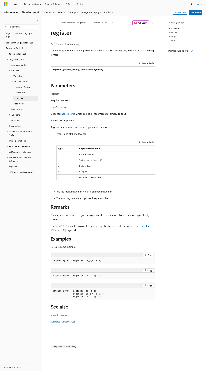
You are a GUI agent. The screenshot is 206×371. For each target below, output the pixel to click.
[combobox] (21, 26)
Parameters (174, 28)
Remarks (173, 32)
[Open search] (192, 4)
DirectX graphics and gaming (73, 22)
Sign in (199, 3)
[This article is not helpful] (196, 51)
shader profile (67, 113)
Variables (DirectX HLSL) (63, 321)
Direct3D (95, 22)
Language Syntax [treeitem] (19, 64)
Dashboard (195, 12)
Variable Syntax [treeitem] (23, 87)
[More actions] (152, 22)
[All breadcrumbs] (53, 22)
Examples (173, 36)
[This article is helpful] (192, 51)
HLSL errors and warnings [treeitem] (21, 172)
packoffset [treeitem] (20, 92)
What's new (180, 12)
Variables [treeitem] (17, 76)
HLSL (107, 22)
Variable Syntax (59, 314)
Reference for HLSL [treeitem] (17, 53)
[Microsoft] (6, 4)
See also (173, 40)
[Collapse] (37, 20)
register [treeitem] (19, 98)
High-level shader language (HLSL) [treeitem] (19, 35)
